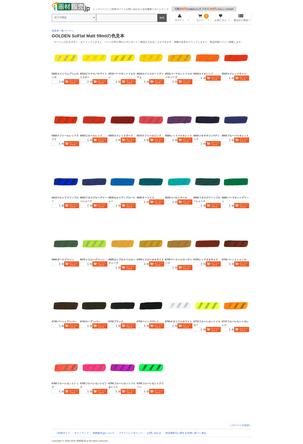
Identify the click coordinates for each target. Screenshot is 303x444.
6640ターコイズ (145, 197)
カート (200, 18)
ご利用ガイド (116, 9)
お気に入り (220, 18)
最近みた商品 (241, 18)
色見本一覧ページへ (62, 30)
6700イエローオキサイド (150, 259)
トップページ (100, 9)
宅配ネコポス (204, 8)
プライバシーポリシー (131, 433)
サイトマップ (161, 9)
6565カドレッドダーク (120, 135)
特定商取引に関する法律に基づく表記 (185, 433)
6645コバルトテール (176, 197)
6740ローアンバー (90, 321)
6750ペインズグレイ (148, 321)
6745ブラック (115, 321)
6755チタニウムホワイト (178, 321)
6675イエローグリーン (92, 259)
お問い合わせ (133, 9)
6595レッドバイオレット (178, 135)
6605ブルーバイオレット (235, 135)
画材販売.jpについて (104, 433)
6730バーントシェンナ (234, 259)
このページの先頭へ (240, 425)
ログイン (179, 18)
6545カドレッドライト (234, 73)
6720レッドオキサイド (205, 259)
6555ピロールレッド (91, 135)
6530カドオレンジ (203, 73)
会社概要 (147, 9)
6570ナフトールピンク (149, 135)
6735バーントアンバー (64, 321)
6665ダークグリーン (63, 259)
